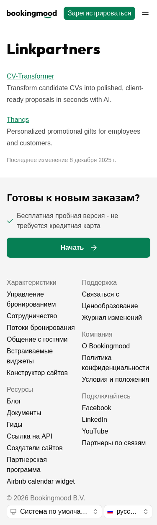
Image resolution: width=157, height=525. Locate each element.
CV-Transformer (30, 76)
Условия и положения (115, 379)
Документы (24, 412)
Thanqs (18, 119)
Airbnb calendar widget (41, 481)
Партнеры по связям (114, 442)
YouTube (95, 431)
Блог (14, 401)
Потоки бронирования (41, 327)
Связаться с (100, 294)
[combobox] (54, 511)
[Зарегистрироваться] (99, 13)
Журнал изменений (112, 317)
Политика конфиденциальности (115, 362)
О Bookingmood (106, 346)
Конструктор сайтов (37, 372)
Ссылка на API (29, 436)
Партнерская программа (27, 464)
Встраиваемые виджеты (30, 356)
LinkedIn (95, 419)
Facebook (96, 407)
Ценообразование (110, 305)
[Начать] (78, 248)
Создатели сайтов (35, 447)
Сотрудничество (32, 316)
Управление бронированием (31, 299)
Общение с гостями (37, 339)
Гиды (15, 424)
